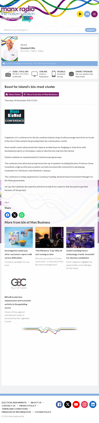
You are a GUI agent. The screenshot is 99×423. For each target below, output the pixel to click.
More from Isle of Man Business (42, 94)
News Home (15, 94)
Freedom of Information (16, 412)
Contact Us (8, 405)
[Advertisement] (52, 358)
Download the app (61, 75)
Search (91, 30)
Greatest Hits (27, 48)
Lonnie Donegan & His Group (19, 63)
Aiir (23, 416)
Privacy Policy (27, 405)
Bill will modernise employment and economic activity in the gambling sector (19, 291)
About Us (36, 402)
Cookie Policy (43, 412)
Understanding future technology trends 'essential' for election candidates (80, 243)
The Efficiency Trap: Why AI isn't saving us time (49, 241)
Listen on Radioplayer (44, 75)
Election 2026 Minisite (14, 402)
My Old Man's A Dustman (45, 63)
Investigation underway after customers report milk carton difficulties (19, 243)
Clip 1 (7, 202)
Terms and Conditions (15, 408)
